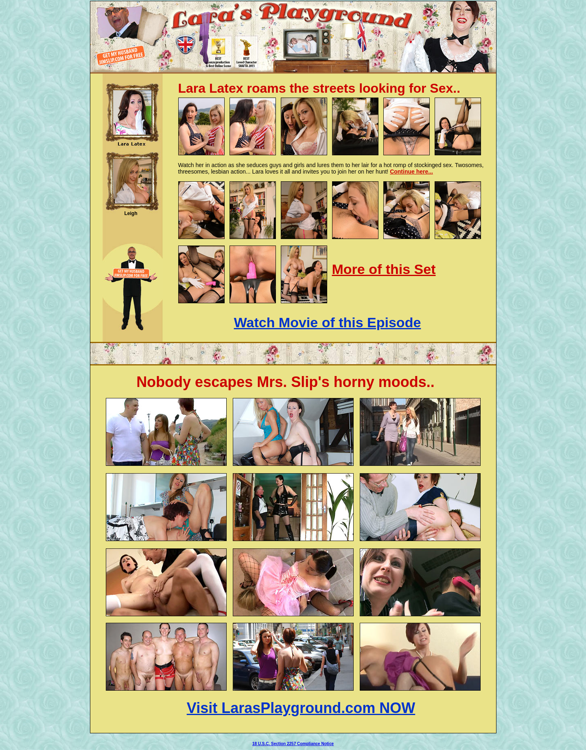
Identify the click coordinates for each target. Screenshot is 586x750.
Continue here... (411, 171)
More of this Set (384, 269)
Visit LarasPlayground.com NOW (301, 708)
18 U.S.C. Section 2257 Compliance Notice (293, 743)
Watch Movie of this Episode (327, 322)
